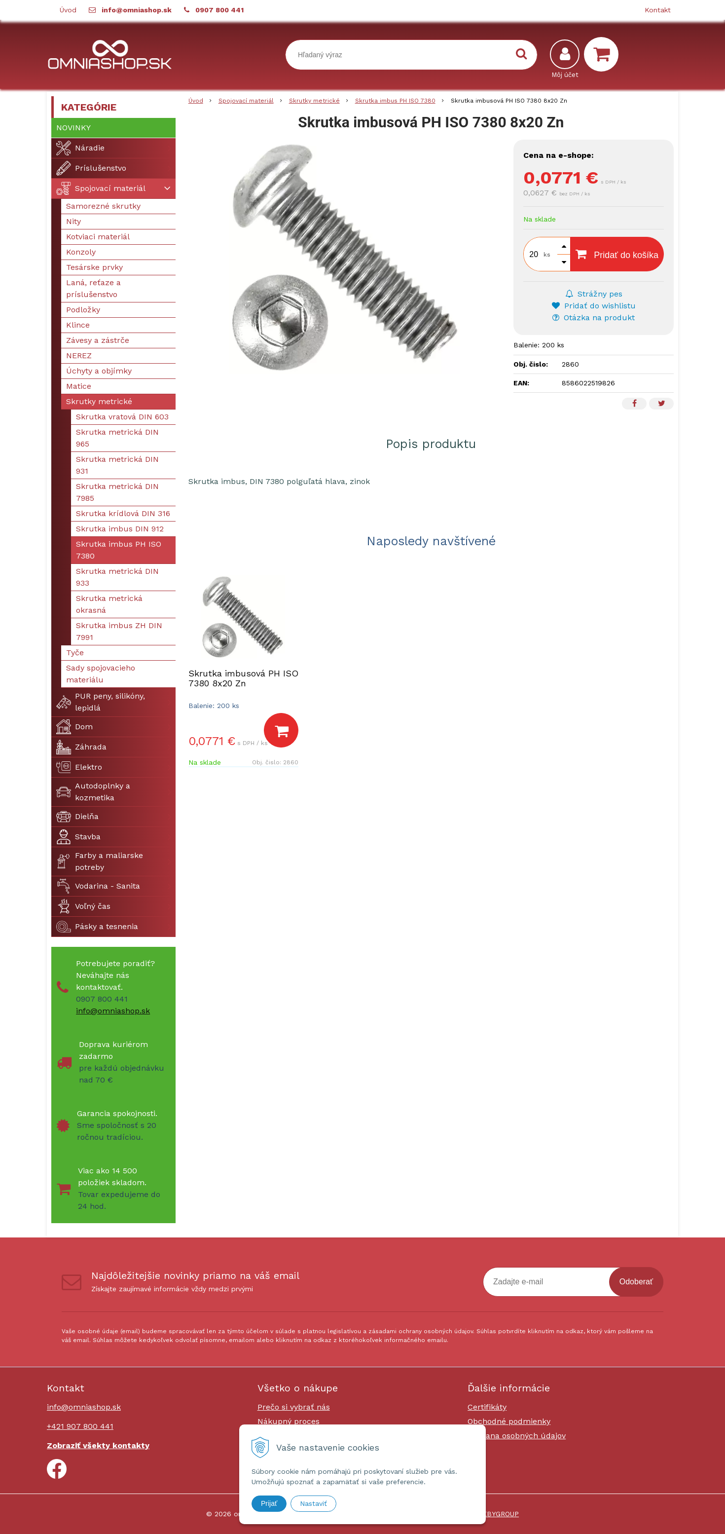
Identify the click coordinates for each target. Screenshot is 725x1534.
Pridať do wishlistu (594, 305)
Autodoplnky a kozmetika (93, 791)
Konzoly (81, 252)
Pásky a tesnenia (97, 926)
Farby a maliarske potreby (99, 861)
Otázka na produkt (593, 317)
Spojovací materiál (100, 188)
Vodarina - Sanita (98, 886)
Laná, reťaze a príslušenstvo (93, 288)
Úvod (68, 10)
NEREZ (79, 355)
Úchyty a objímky (99, 370)
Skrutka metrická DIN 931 (117, 465)
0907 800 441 (219, 10)
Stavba (78, 836)
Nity (73, 221)
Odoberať (636, 1281)
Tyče (75, 652)
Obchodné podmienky (509, 1421)
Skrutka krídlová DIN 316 (123, 513)
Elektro (79, 767)
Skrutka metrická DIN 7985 (117, 492)
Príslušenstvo (91, 168)
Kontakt (658, 10)
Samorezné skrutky (103, 206)
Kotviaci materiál (98, 236)
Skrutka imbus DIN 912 (120, 528)
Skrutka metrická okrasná (109, 604)
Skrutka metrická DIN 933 (117, 577)
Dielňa (77, 816)
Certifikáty (487, 1407)
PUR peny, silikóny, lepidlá (100, 701)
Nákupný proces (288, 1421)
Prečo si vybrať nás (293, 1407)
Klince (78, 325)
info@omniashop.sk (137, 10)
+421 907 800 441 (80, 1426)
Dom (74, 726)
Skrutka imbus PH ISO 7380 (118, 550)
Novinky (73, 127)
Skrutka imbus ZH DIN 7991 (119, 631)
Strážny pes (593, 294)
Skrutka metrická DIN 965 (117, 438)
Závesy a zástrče (97, 340)
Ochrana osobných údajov (517, 1435)
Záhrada (81, 747)
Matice (78, 386)
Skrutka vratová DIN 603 (122, 416)
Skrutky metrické (99, 401)
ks (547, 254)
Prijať (269, 1503)
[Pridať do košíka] (281, 730)
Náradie (80, 148)
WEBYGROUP (497, 1514)
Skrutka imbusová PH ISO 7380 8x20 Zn (243, 678)
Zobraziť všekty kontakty (98, 1445)
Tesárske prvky (94, 267)
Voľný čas (83, 906)
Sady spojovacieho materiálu (100, 673)
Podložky (83, 309)
